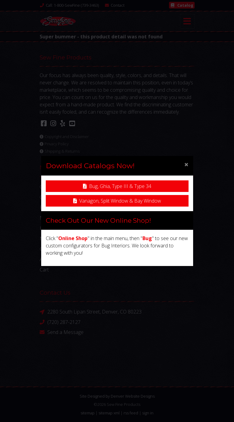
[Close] (186, 164)
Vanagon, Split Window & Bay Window (117, 200)
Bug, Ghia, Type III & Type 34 (117, 186)
